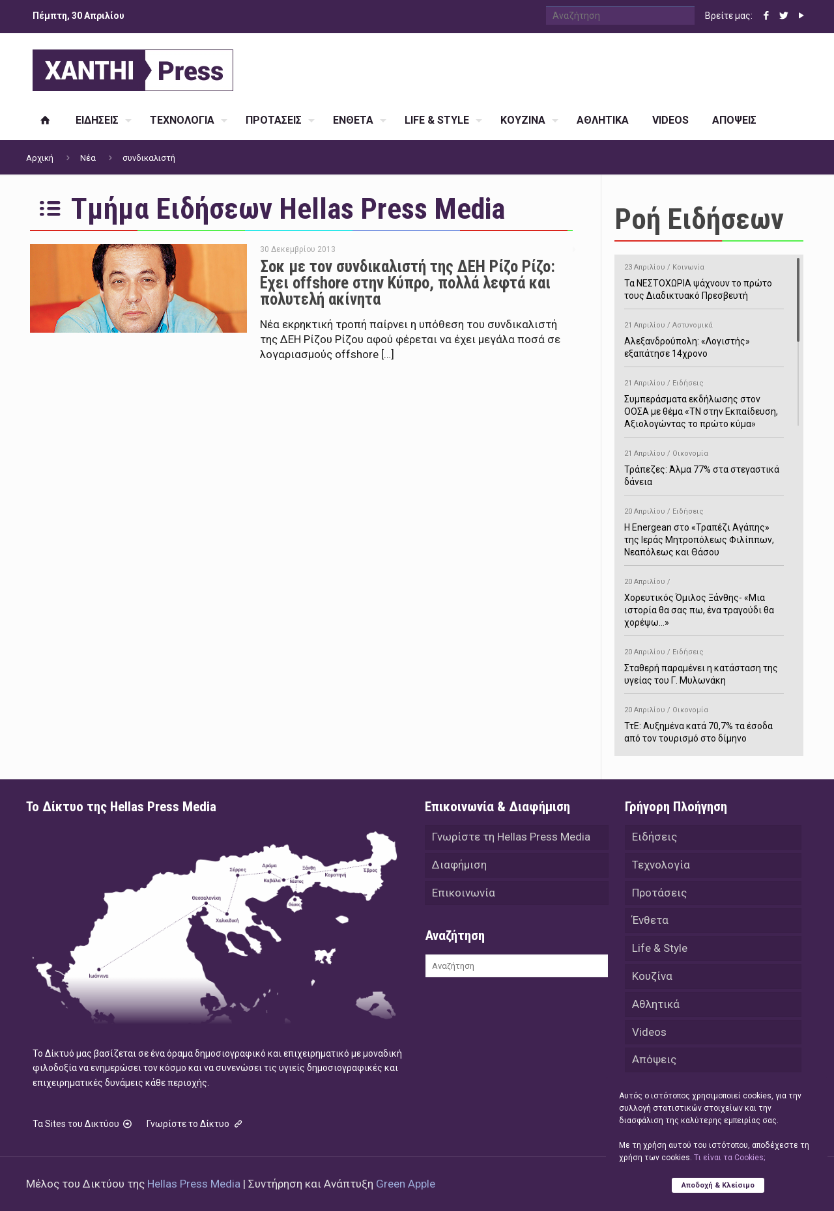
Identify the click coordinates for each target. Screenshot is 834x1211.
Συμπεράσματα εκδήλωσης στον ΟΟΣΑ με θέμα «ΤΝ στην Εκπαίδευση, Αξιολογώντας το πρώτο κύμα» (704, 401)
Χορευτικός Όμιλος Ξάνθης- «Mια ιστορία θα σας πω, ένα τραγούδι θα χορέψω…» (704, 600)
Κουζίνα (652, 980)
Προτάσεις (659, 894)
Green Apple (405, 1183)
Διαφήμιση (459, 865)
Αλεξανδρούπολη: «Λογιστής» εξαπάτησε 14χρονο (704, 337)
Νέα (88, 158)
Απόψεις (654, 1066)
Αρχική (39, 158)
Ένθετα (650, 923)
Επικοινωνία (463, 894)
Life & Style (659, 951)
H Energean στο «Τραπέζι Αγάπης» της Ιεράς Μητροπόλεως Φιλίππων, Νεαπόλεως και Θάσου (704, 529)
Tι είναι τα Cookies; (729, 1157)
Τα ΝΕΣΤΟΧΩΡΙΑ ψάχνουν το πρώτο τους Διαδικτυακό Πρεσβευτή (704, 279)
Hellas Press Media (193, 1183)
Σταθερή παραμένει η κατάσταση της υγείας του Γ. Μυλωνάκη (704, 664)
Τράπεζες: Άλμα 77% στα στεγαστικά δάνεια (704, 465)
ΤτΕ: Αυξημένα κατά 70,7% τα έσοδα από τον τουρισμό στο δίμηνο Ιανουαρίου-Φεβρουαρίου (704, 728)
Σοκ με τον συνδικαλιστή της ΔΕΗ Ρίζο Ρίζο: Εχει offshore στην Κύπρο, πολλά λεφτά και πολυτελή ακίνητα (407, 283)
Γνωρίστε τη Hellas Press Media (511, 837)
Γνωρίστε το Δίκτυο (195, 1124)
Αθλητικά (656, 1009)
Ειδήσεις (654, 837)
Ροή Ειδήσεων (699, 219)
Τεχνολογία (661, 865)
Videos (649, 1037)
